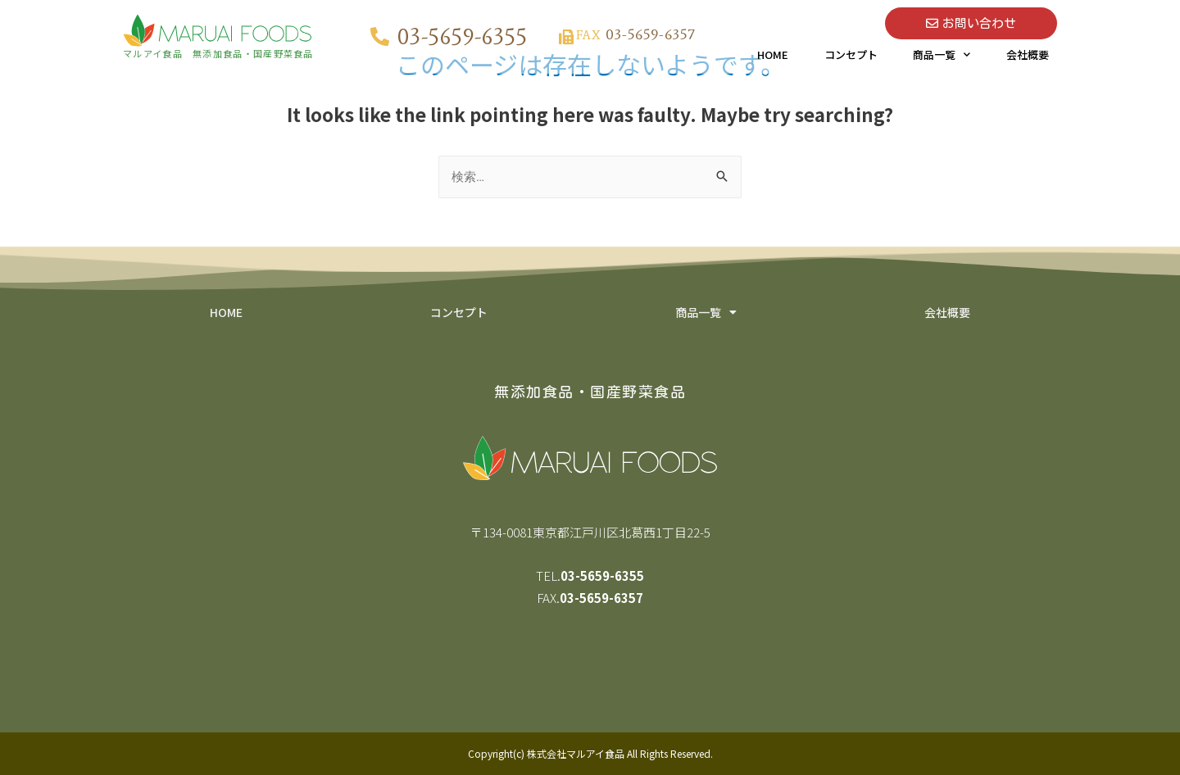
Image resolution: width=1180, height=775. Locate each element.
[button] (971, 23)
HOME (772, 54)
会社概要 (1027, 54)
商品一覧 (941, 54)
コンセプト (851, 54)
